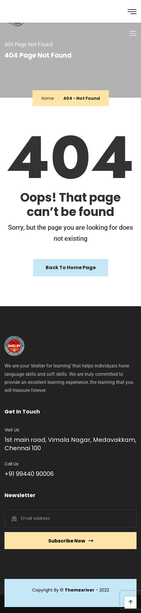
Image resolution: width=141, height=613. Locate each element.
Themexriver (79, 590)
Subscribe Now (70, 540)
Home (47, 98)
